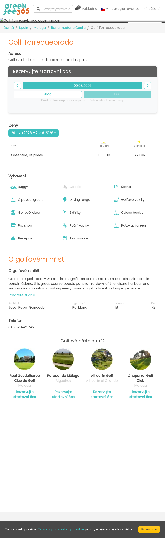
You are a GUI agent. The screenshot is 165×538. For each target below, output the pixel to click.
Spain (23, 63)
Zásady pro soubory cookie (128, 481)
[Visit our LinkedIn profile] (89, 501)
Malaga (39, 63)
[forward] (147, 121)
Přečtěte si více (22, 330)
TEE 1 (118, 129)
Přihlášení (151, 8)
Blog (63, 473)
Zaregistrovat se (125, 8)
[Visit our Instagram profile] (105, 501)
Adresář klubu (71, 478)
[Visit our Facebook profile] (97, 501)
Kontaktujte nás (73, 467)
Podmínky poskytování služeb (131, 465)
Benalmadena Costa (68, 63)
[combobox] (53, 9)
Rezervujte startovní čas (24, 430)
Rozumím (149, 529)
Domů (8, 63)
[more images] (145, 25)
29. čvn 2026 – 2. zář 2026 (32, 168)
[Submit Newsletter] (75, 501)
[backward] (17, 121)
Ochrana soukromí (127, 473)
